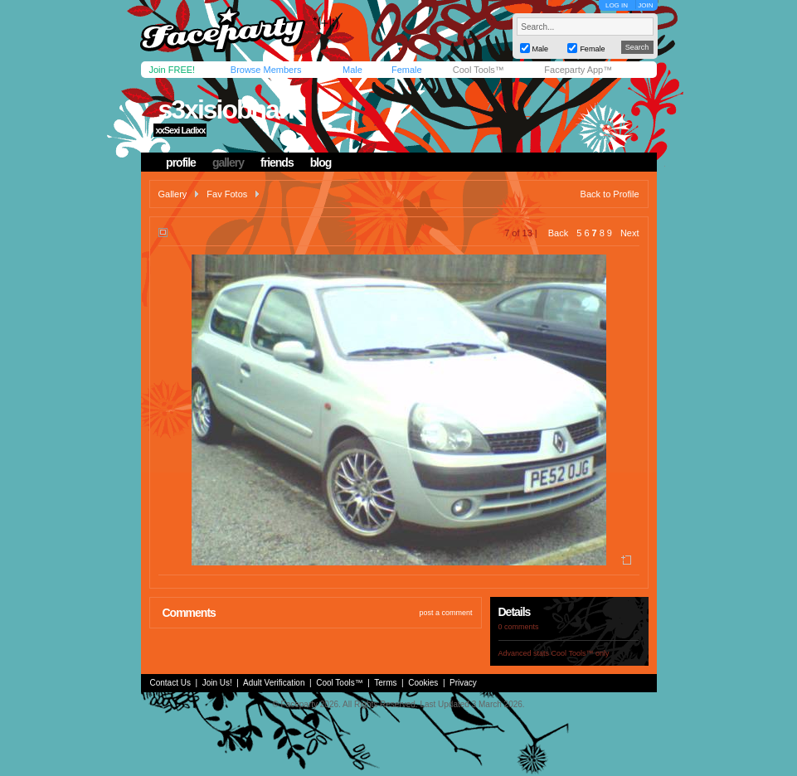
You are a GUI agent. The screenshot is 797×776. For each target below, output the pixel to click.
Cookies (423, 682)
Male (352, 70)
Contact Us (170, 682)
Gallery (172, 194)
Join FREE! (172, 70)
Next (629, 233)
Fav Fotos (227, 194)
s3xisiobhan (225, 109)
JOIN (645, 5)
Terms (385, 682)
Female (406, 70)
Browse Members (266, 70)
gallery (228, 162)
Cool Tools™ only (581, 653)
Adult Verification (274, 682)
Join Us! (217, 682)
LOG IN (616, 5)
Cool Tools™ (478, 70)
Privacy (463, 682)
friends (277, 162)
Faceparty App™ (578, 70)
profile (181, 162)
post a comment (445, 613)
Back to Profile (610, 194)
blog (321, 162)
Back (558, 233)
